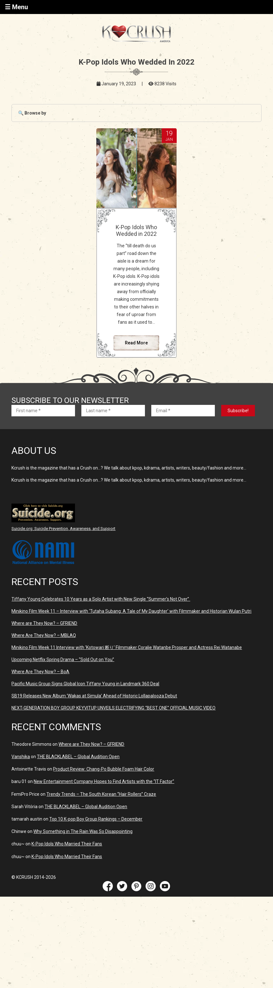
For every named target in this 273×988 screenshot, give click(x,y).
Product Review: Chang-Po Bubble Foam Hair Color (103, 769)
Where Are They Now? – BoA (40, 671)
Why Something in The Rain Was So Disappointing (83, 831)
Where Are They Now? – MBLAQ (43, 635)
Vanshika (20, 756)
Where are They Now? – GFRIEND (44, 623)
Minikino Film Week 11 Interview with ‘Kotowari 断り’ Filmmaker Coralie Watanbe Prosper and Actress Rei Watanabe (126, 647)
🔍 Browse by (32, 113)
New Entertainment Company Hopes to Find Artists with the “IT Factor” (104, 781)
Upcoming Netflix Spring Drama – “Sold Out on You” (62, 659)
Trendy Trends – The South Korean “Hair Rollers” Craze (101, 794)
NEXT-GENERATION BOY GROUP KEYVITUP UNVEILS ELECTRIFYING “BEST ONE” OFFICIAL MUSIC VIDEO (113, 707)
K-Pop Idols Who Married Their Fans (66, 843)
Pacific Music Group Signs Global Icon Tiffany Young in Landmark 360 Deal (85, 683)
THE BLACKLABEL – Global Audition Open (78, 756)
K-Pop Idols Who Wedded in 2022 (136, 230)
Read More (136, 342)
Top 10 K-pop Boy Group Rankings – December (95, 819)
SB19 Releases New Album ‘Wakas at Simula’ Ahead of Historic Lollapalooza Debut (94, 695)
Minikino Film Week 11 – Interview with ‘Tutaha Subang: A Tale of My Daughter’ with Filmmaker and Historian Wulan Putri (131, 611)
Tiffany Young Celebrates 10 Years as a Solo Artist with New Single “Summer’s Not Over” (100, 599)
